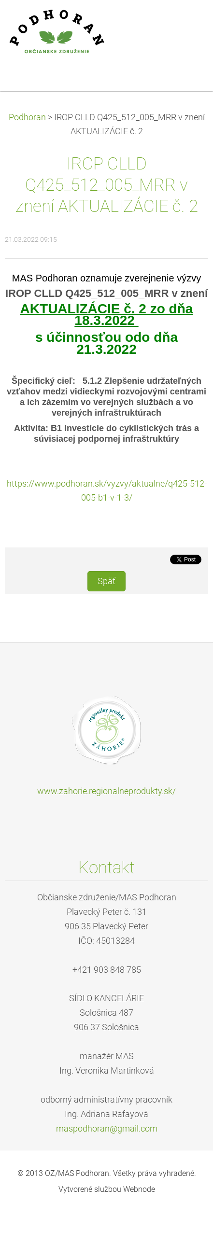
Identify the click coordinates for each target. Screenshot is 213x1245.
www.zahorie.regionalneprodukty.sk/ (106, 791)
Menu (186, 21)
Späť (106, 581)
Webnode (139, 1189)
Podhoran (27, 117)
